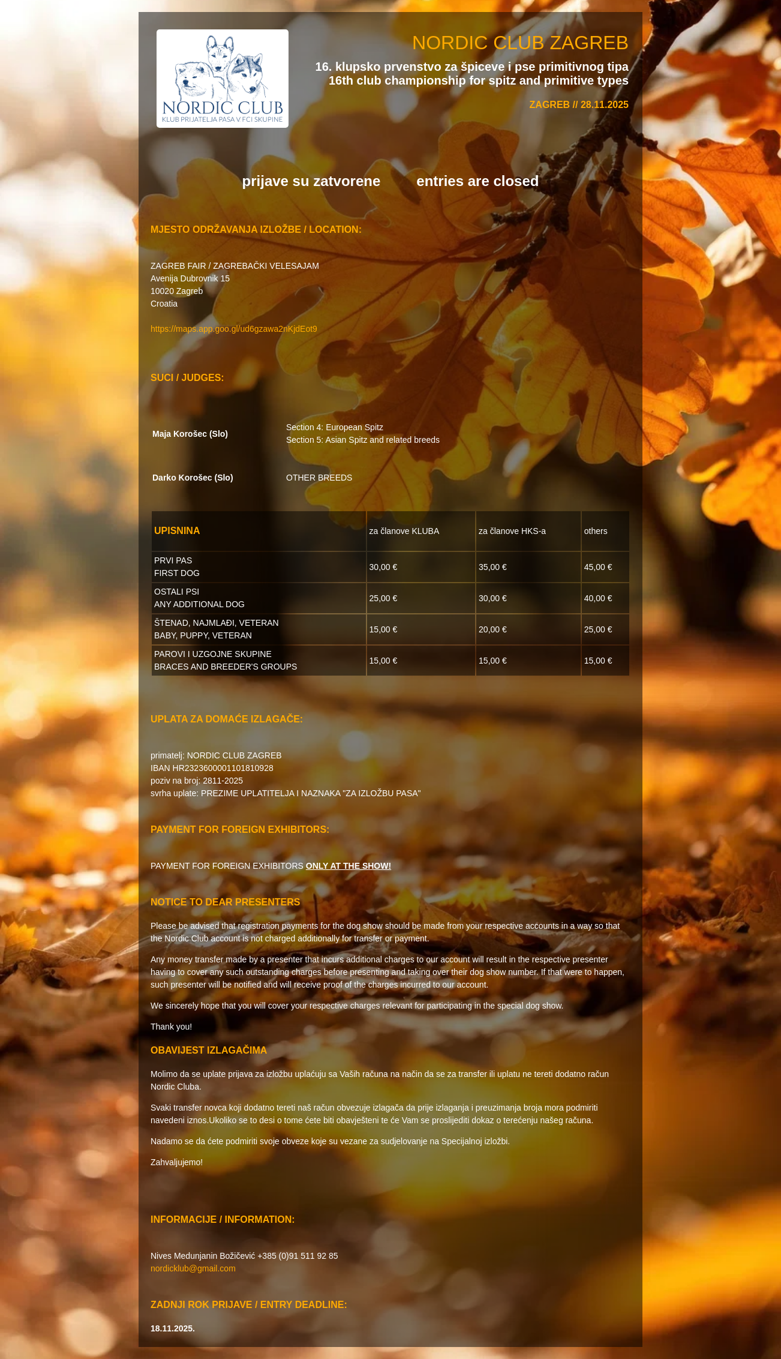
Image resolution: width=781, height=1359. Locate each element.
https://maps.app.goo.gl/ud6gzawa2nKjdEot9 (234, 329)
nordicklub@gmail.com (193, 1268)
